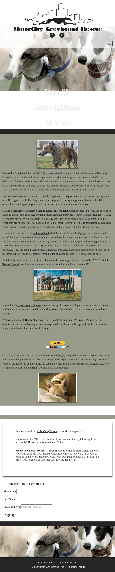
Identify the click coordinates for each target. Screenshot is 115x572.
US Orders (29, 442)
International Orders (53, 442)
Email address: (11, 507)
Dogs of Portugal (34, 320)
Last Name (9, 499)
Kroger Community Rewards (30, 450)
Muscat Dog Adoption (29, 305)
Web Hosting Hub (55, 566)
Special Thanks (77, 566)
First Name (9, 491)
